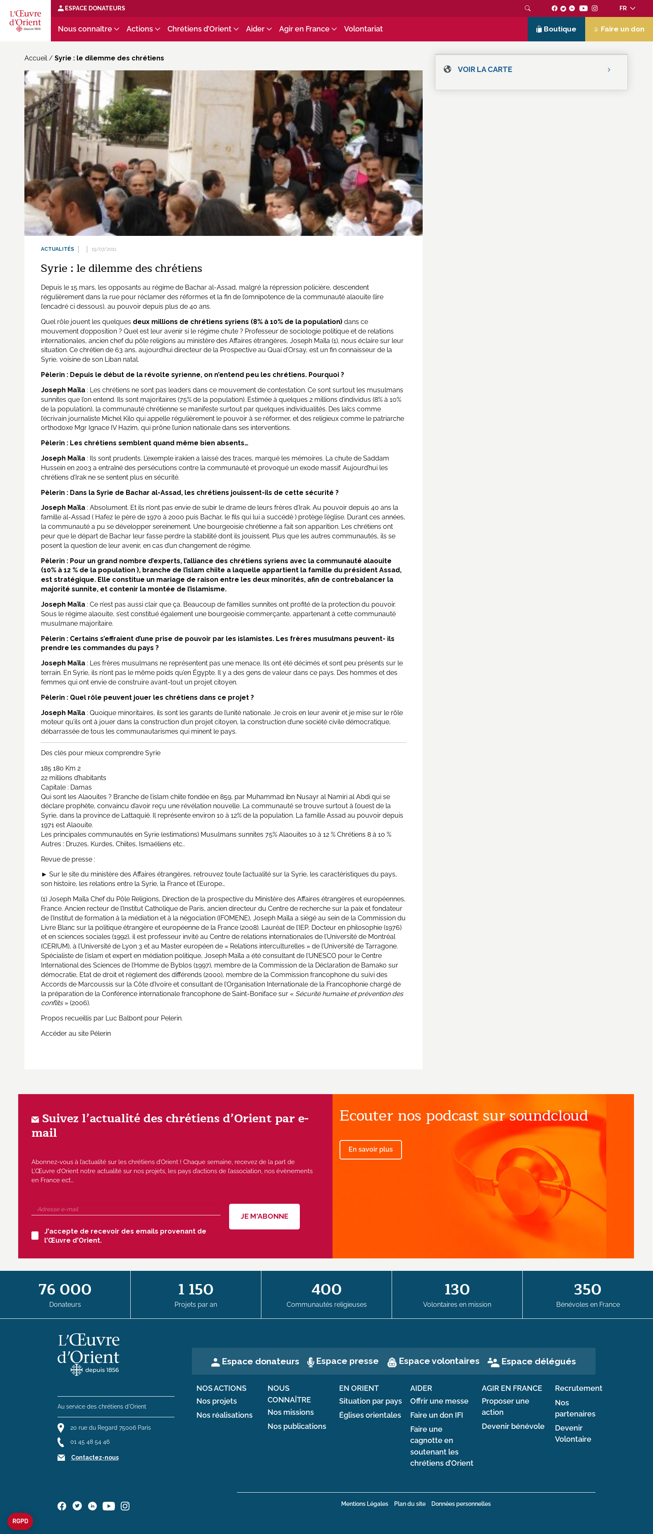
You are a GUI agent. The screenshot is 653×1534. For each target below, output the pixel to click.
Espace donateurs (260, 1361)
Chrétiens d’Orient (199, 29)
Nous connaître (85, 29)
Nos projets (216, 1401)
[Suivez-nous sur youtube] (583, 8)
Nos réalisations (224, 1415)
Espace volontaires (439, 1361)
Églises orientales (370, 1415)
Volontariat (363, 29)
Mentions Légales (364, 1503)
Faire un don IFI (436, 1415)
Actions (140, 29)
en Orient (359, 1388)
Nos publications (297, 1426)
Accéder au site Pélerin (76, 1033)
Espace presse (347, 1361)
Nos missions (291, 1412)
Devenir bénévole (513, 1426)
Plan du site (410, 1503)
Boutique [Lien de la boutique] (556, 29)
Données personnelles (461, 1503)
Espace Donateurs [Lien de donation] (91, 8)
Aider (255, 29)
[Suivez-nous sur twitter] (563, 8)
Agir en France (304, 29)
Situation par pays (370, 1401)
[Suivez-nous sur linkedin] (572, 8)
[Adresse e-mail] (125, 1209)
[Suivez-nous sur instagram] (595, 8)
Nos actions (221, 1388)
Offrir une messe (439, 1401)
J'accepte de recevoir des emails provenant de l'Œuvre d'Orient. (118, 1236)
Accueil (35, 58)
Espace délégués (538, 1361)
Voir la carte (485, 69)
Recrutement (579, 1388)
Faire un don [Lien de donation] (619, 29)
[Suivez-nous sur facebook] (554, 8)
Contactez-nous (95, 1457)
